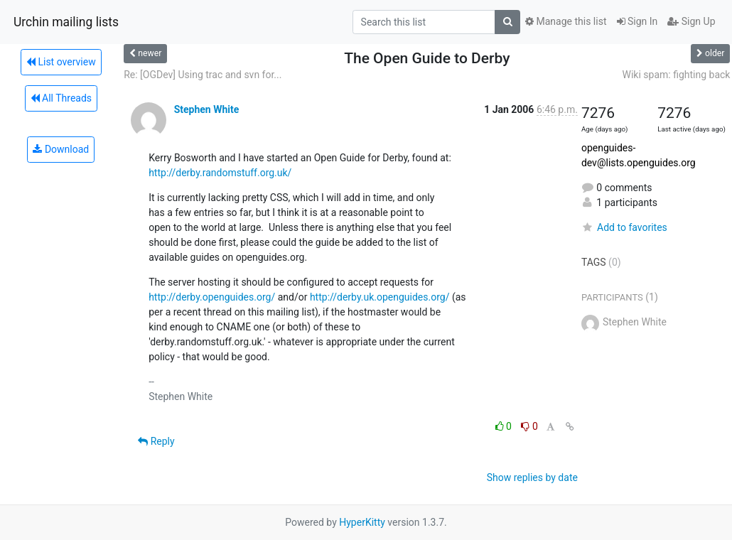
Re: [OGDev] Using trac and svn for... (202, 74)
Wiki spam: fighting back (677, 74)
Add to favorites (624, 227)
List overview (61, 62)
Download (61, 149)
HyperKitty (362, 522)
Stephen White (206, 109)
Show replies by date (532, 477)
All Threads (61, 98)
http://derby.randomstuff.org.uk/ (220, 172)
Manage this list (565, 21)
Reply (156, 441)
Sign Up (691, 21)
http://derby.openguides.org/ (212, 297)
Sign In (637, 21)
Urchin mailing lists (66, 22)
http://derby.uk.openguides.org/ (380, 297)
